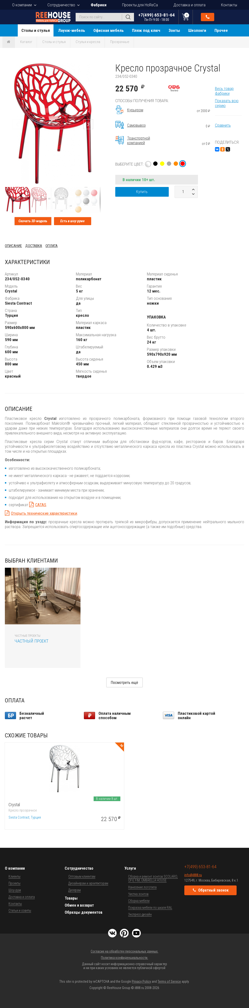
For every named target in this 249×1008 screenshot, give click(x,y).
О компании (22, 4)
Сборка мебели (139, 901)
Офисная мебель (108, 30)
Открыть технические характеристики (44, 513)
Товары (71, 898)
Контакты (229, 4)
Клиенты (14, 876)
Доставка (33, 246)
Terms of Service (169, 981)
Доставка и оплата (189, 4)
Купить (142, 191)
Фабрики (99, 4)
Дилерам (74, 890)
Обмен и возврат (79, 905)
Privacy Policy (141, 981)
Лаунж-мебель (71, 30)
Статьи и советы (20, 910)
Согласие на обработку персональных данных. (124, 951)
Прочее (221, 30)
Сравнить (223, 125)
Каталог (26, 42)
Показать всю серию (227, 103)
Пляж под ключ (146, 30)
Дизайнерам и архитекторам (88, 883)
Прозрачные (119, 42)
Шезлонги (197, 30)
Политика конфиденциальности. (124, 958)
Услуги (130, 868)
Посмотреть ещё (124, 682)
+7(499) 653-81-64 (156, 17)
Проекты (14, 883)
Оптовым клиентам (81, 876)
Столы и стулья (35, 30)
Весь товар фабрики (224, 91)
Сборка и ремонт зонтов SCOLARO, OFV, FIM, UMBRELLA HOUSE (153, 878)
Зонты (174, 30)
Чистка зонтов (138, 894)
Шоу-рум (15, 890)
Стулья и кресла (88, 42)
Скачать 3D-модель (32, 221)
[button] (96, 67)
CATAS (40, 504)
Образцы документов (83, 912)
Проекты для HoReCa (140, 4)
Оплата (51, 246)
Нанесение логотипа (142, 887)
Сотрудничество (61, 4)
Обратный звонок (208, 17)
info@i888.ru (193, 875)
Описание (13, 246)
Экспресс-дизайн (140, 914)
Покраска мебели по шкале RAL (150, 908)
